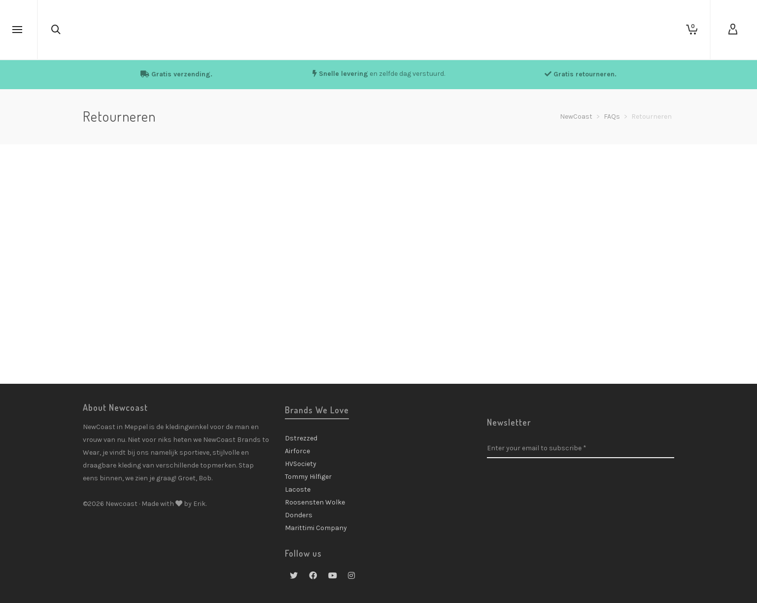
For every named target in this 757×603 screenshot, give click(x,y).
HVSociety (300, 464)
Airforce (297, 451)
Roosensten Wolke (315, 502)
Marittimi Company (316, 528)
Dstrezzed (301, 438)
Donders (298, 515)
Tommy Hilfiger (308, 476)
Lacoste (297, 489)
